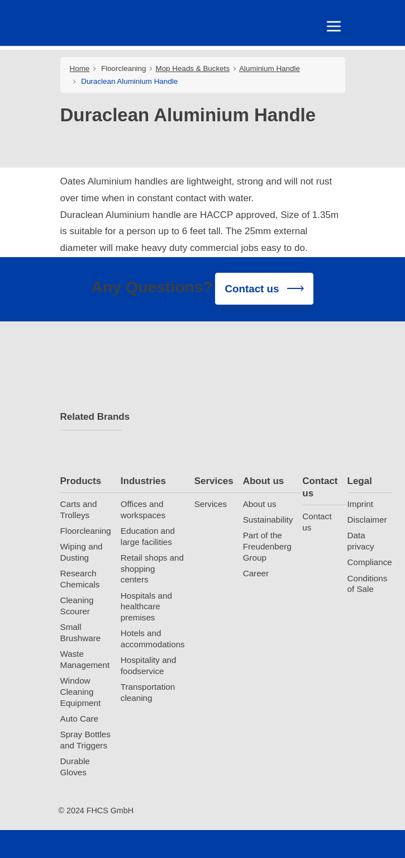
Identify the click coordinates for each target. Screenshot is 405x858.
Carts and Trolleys (78, 509)
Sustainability (268, 519)
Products (81, 481)
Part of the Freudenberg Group (267, 547)
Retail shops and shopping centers (152, 569)
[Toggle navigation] (331, 29)
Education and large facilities (148, 536)
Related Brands (91, 416)
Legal (359, 481)
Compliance (369, 562)
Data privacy (360, 541)
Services (214, 481)
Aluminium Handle (269, 68)
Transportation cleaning (148, 692)
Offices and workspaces (143, 509)
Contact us (319, 487)
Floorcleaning (123, 68)
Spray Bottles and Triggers (85, 739)
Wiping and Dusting (81, 552)
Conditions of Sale (367, 583)
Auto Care (79, 718)
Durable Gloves (75, 766)
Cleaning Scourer (77, 605)
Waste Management (85, 659)
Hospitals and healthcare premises (146, 607)
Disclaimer (367, 519)
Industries (143, 481)
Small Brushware (80, 632)
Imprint (360, 504)
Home (80, 68)
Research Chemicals (80, 578)
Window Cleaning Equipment (80, 692)
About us (263, 481)
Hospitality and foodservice (149, 666)
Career (256, 573)
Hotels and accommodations (153, 639)
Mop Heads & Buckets (192, 68)
